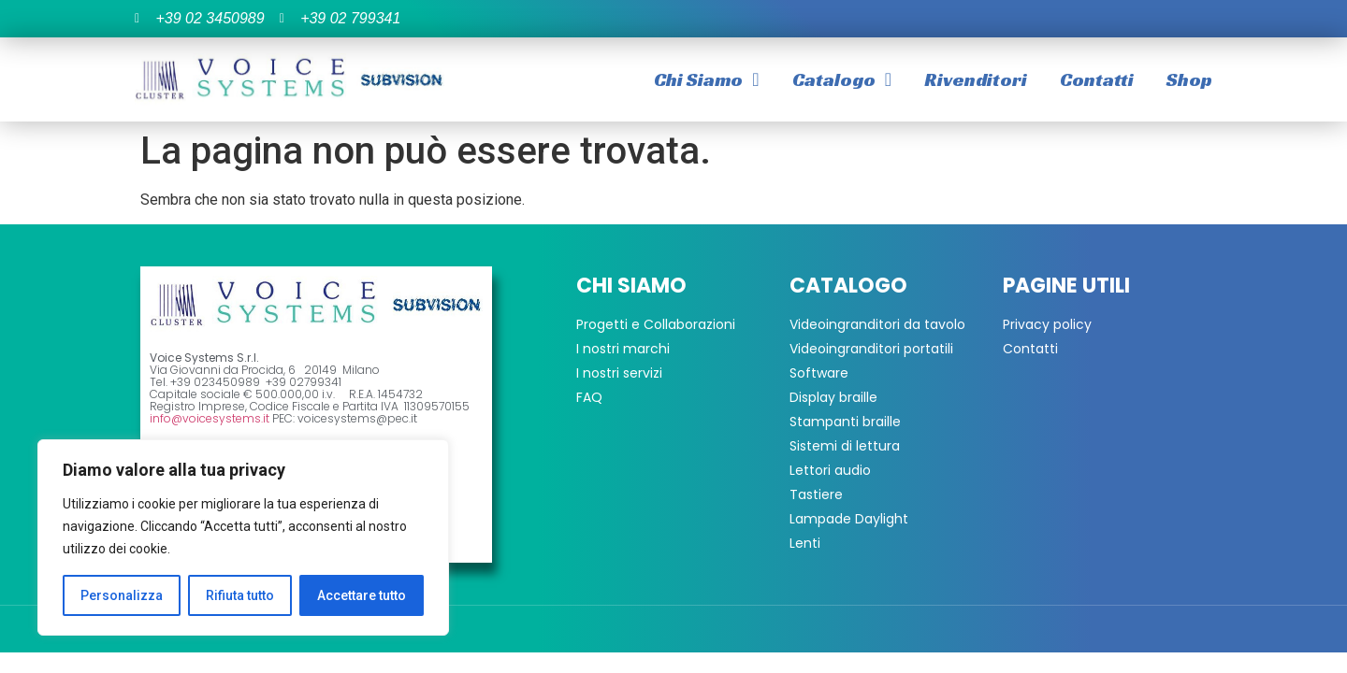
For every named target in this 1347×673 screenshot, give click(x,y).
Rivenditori (975, 79)
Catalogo (841, 79)
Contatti (1097, 79)
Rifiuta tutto (240, 595)
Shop (1189, 79)
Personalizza (121, 595)
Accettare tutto (361, 595)
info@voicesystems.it (209, 418)
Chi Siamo (706, 79)
